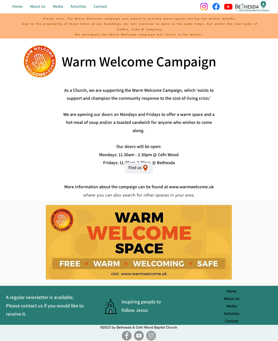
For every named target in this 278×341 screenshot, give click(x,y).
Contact (231, 321)
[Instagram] (151, 336)
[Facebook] (127, 336)
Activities (231, 313)
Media (231, 306)
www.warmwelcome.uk (191, 187)
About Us (231, 298)
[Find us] (139, 168)
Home (231, 291)
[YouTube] (139, 336)
